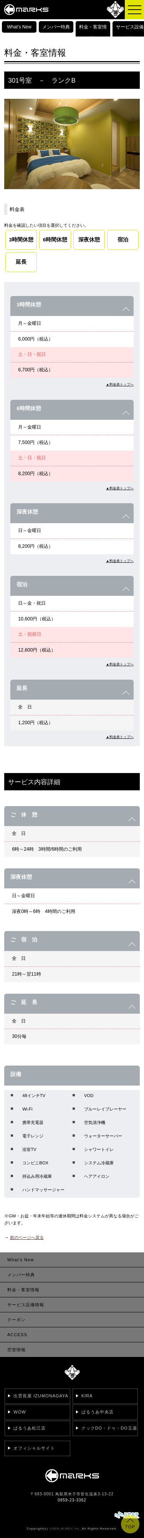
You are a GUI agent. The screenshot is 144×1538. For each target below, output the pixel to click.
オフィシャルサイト (34, 1448)
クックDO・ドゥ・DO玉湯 (109, 1428)
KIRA (87, 1395)
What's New (19, 27)
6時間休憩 (55, 240)
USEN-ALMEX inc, (65, 1528)
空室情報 (16, 1349)
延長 (21, 262)
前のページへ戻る (27, 1237)
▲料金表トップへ (120, 384)
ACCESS (17, 1334)
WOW (19, 1412)
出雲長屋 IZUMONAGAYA (40, 1395)
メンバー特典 (56, 27)
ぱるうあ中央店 (97, 1412)
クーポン (16, 1319)
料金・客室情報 (93, 32)
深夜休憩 (89, 240)
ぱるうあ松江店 (29, 1428)
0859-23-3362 (72, 1500)
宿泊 (123, 240)
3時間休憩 (21, 240)
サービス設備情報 (130, 32)
